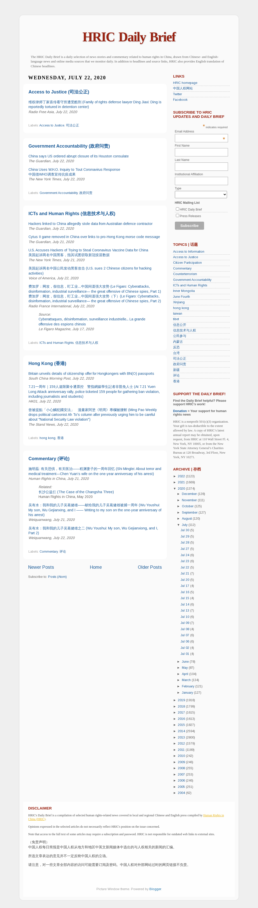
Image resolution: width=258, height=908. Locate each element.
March (187, 680)
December (190, 494)
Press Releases (190, 216)
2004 (182, 793)
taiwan (177, 313)
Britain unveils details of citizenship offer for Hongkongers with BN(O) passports (91, 374)
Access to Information (188, 251)
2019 (182, 700)
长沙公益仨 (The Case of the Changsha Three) (76, 492)
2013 (182, 737)
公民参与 (179, 336)
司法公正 (72, 125)
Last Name (182, 160)
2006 (182, 780)
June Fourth (181, 296)
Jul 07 (185, 635)
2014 (182, 731)
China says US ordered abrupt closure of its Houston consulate (78, 156)
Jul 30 (185, 530)
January (188, 692)
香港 (60, 438)
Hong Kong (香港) (47, 363)
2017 (182, 712)
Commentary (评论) (49, 458)
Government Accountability (59, 193)
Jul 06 (185, 641)
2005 (182, 787)
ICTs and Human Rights (57, 343)
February (188, 686)
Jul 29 (185, 536)
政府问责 (85, 193)
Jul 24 (185, 555)
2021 (182, 482)
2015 (182, 725)
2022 (182, 476)
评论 (62, 551)
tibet (176, 319)
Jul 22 (185, 567)
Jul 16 (185, 592)
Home (96, 567)
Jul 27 (185, 549)
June (186, 661)
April (185, 674)
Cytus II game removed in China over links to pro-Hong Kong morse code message (94, 237)
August (187, 518)
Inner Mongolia (184, 291)
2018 (182, 706)
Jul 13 (185, 610)
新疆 (176, 370)
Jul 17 (185, 586)
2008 (182, 768)
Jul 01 (185, 654)
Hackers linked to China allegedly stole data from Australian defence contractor (90, 224)
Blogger (155, 889)
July (185, 525)
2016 (182, 719)
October (188, 506)
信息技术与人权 (86, 343)
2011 (182, 750)
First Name (182, 145)
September (190, 512)
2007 (182, 774)
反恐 (176, 347)
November (190, 500)
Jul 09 (185, 623)
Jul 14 (185, 604)
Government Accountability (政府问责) (69, 146)
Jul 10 (185, 617)
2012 (182, 743)
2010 (182, 756)
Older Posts (150, 567)
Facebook (180, 100)
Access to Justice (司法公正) (58, 91)
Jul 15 (185, 598)
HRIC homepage (185, 83)
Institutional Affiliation (189, 174)
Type (178, 188)
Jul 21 (185, 573)
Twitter (177, 94)
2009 (182, 762)
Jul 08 (185, 629)
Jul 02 (185, 648)
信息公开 (179, 325)
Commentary (49, 551)
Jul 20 (185, 580)
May (185, 667)
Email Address (200, 131)
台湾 (176, 353)
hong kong (47, 438)
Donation (180, 411)
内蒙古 (178, 342)
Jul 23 (185, 561)
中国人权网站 (183, 88)
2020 (182, 488)
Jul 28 (185, 542)
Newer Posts (41, 567)
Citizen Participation (187, 262)
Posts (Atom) (57, 577)
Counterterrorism (185, 274)
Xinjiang (179, 302)
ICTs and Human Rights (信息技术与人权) (71, 213)
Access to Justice (51, 125)
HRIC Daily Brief (129, 37)
